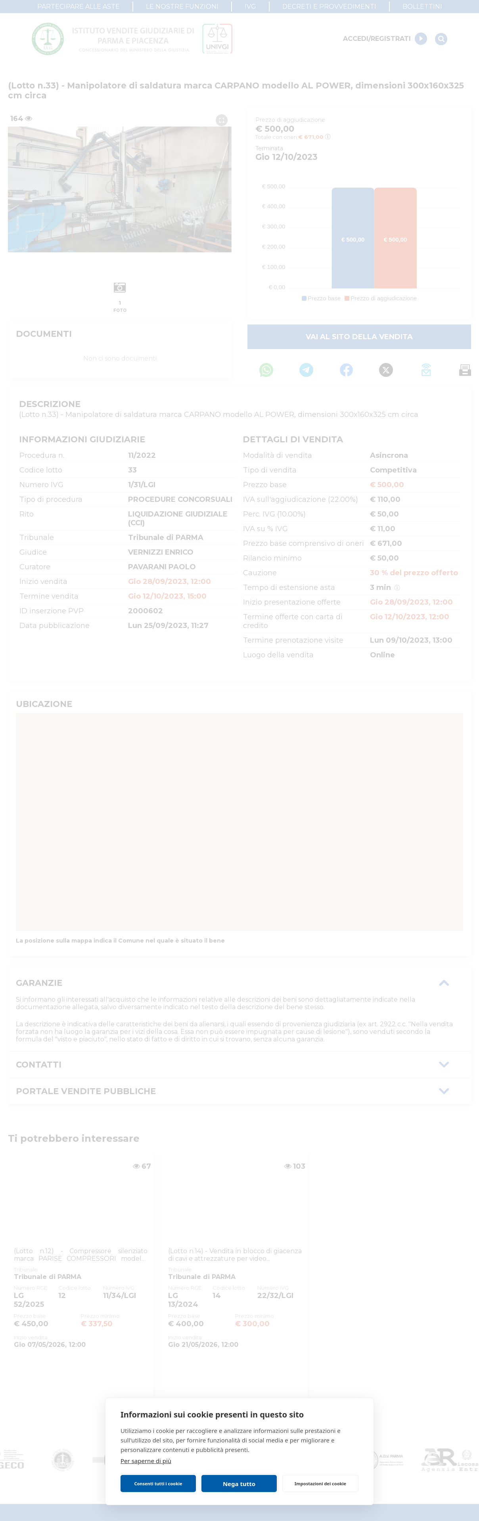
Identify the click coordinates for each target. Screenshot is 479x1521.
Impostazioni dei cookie (320, 1483)
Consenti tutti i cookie (158, 1483)
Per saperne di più (146, 1461)
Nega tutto (239, 1484)
